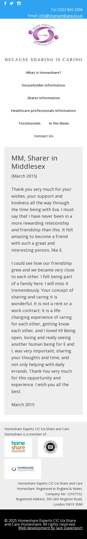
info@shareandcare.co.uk (61, 15)
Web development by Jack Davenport (50, 527)
